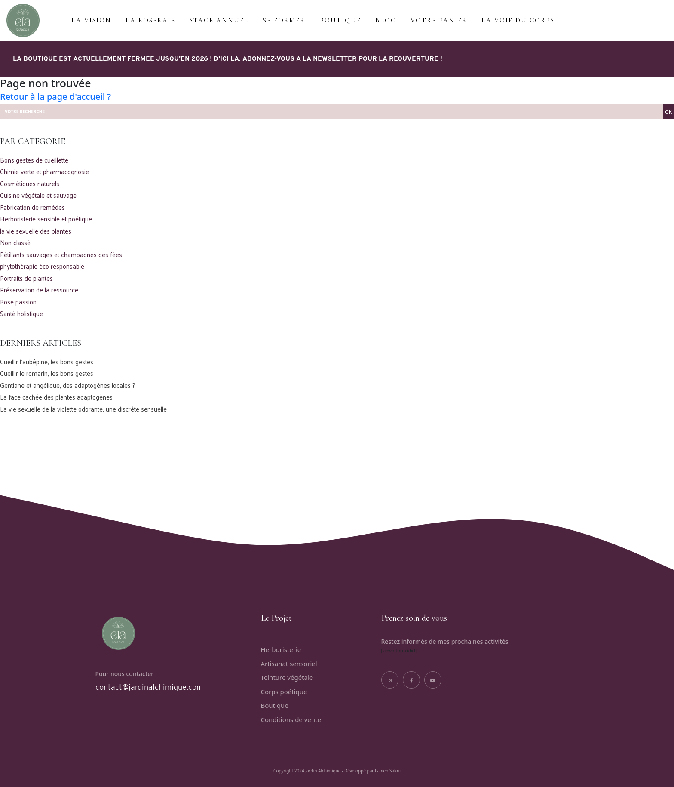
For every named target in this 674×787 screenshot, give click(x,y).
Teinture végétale (287, 677)
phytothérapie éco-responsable (42, 266)
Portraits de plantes (26, 278)
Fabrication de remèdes (32, 207)
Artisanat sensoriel (289, 663)
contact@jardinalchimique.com (149, 687)
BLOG (385, 20)
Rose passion (18, 302)
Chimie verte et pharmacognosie (44, 172)
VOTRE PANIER (439, 20)
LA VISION (91, 20)
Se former (284, 20)
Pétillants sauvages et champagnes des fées (61, 255)
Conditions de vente (291, 719)
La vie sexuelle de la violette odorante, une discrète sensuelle (83, 409)
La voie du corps (518, 20)
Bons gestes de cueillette (34, 160)
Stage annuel (219, 20)
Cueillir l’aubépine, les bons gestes (46, 362)
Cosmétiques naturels (29, 184)
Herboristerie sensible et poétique (46, 219)
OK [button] (668, 111)
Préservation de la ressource (39, 290)
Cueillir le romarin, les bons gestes (46, 373)
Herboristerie (281, 649)
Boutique (274, 705)
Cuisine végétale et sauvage (38, 195)
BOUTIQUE (340, 20)
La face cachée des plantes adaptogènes (56, 397)
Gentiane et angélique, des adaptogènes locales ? (67, 385)
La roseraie (150, 20)
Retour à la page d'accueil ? (55, 96)
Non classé (15, 243)
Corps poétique (284, 691)
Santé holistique (21, 314)
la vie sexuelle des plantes (35, 231)
